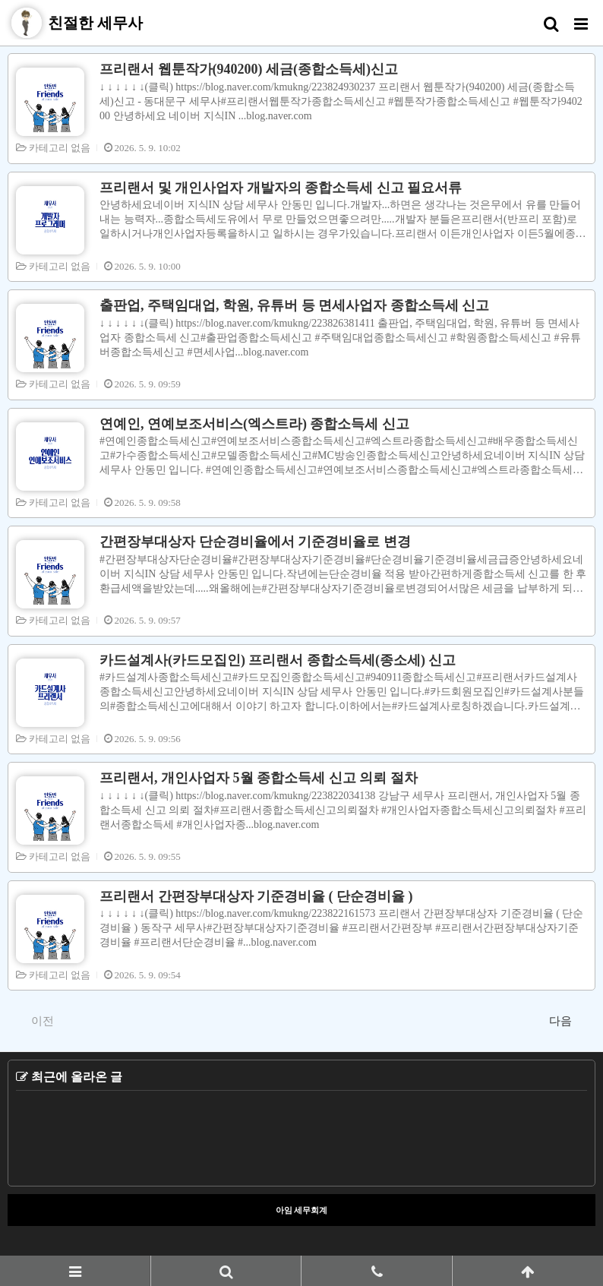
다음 (568, 1020)
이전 (34, 1020)
